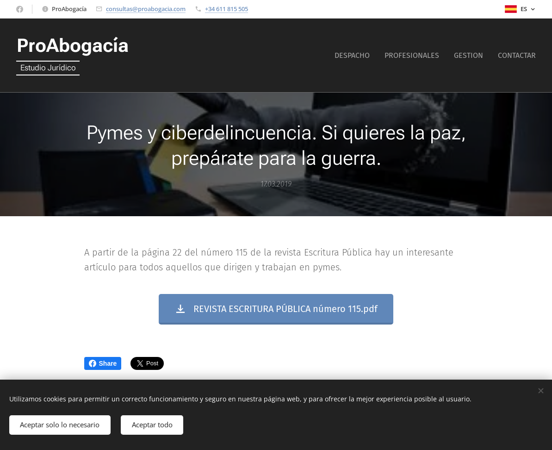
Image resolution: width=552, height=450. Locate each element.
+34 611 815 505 (226, 9)
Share (103, 363)
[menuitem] (354, 55)
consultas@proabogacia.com (146, 9)
